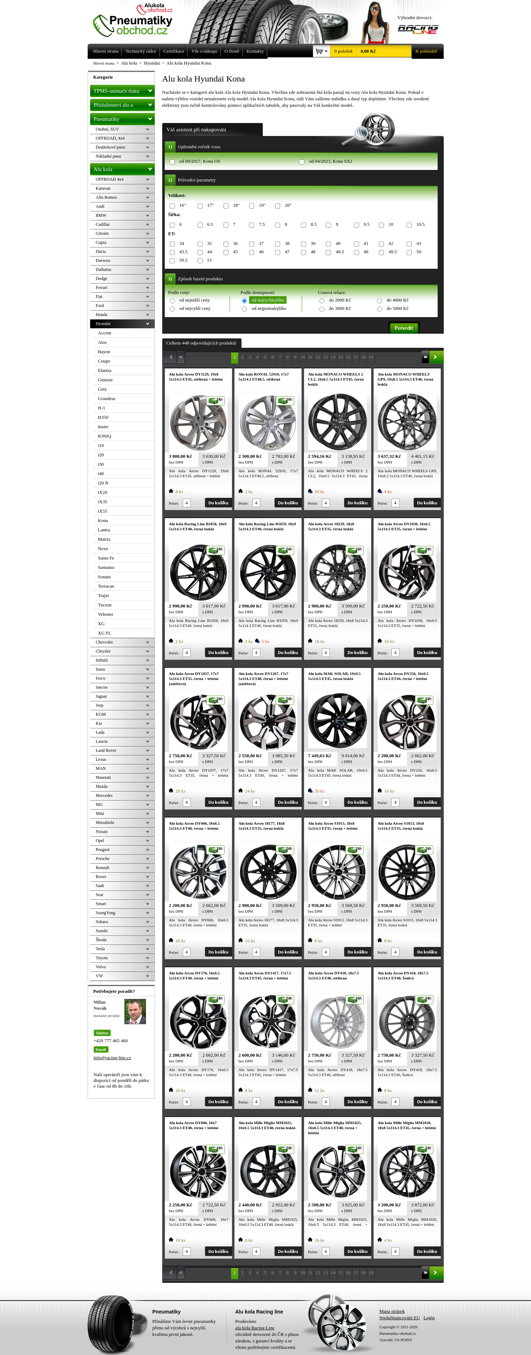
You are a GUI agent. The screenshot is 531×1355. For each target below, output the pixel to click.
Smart (101, 903)
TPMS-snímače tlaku (124, 89)
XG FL (104, 633)
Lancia (102, 741)
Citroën (102, 233)
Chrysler (103, 651)
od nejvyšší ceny (195, 308)
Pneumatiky (124, 117)
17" (209, 205)
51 (208, 260)
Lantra (104, 529)
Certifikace (174, 51)
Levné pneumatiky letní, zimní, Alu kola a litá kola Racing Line (138, 19)
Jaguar (101, 696)
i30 (101, 464)
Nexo (103, 548)
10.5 (419, 225)
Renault (102, 867)
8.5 (312, 225)
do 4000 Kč (398, 300)
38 (285, 244)
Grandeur (107, 398)
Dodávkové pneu (110, 147)
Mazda (102, 786)
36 (234, 244)
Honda (101, 314)
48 (311, 252)
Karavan (103, 188)
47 (285, 252)
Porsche (103, 858)
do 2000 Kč (340, 300)
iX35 (102, 501)
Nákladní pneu (108, 156)
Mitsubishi (105, 822)
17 (356, 357)
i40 (101, 473)
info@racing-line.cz (112, 1057)
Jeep (99, 705)
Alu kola (124, 167)
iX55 (102, 511)
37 (260, 244)
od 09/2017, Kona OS (200, 161)
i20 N (103, 483)
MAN (101, 768)
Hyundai (103, 323)
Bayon (104, 351)
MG (99, 804)
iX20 (102, 492)
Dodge (101, 278)
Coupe (104, 361)
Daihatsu (103, 269)
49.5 (391, 252)
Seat (99, 894)
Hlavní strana (104, 63)
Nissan (102, 831)
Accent (104, 333)
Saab (100, 885)
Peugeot (103, 849)
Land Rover (106, 750)
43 (417, 244)
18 (363, 357)
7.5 (260, 225)
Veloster (106, 614)
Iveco (101, 678)
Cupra (101, 242)
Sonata (104, 576)
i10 (101, 445)
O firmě (232, 51)
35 (208, 244)
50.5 (182, 260)
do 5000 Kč (398, 308)
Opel (100, 840)
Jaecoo (102, 687)
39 (311, 244)
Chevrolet (104, 642)
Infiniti (102, 660)
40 (336, 244)
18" (235, 205)
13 (325, 357)
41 (364, 244)
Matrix (104, 539)
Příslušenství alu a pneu (124, 105)
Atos (102, 342)
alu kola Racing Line (255, 1327)
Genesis (105, 379)
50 (417, 252)
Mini (100, 813)
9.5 (365, 225)
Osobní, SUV (107, 129)
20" (286, 205)
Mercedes (104, 795)
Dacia (101, 251)
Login (429, 1317)
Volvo (101, 966)
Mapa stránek (392, 1311)
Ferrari (102, 287)
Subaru (102, 921)
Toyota (102, 957)
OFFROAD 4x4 (110, 179)
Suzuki (102, 930)
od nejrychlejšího (268, 300)
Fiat (99, 296)
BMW (101, 215)
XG (101, 623)
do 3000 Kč (340, 308)
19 (371, 357)
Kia (99, 723)
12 (318, 357)
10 (389, 225)
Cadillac (103, 224)
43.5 (182, 252)
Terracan (106, 586)
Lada (100, 732)
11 (310, 357)
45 (234, 252)
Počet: (174, 503)
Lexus (101, 759)
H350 (103, 417)
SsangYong (105, 912)
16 (348, 357)
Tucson (105, 605)
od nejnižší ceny (195, 300)
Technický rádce (140, 51)
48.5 (338, 252)
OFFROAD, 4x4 (110, 138)
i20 (101, 454)
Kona (103, 520)
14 (333, 357)
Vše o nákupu (204, 51)
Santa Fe (106, 558)
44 (208, 252)
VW (99, 975)
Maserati (103, 777)
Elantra (105, 370)
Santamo (106, 567)
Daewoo (103, 260)
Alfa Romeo (106, 197)
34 (180, 244)
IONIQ (104, 436)
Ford (100, 305)
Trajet (103, 595)
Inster (103, 426)
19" (260, 205)
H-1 (101, 408)
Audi (100, 206)
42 (389, 244)
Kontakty (255, 51)
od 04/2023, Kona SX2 (330, 161)
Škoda (101, 939)
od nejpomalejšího (269, 308)
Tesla (100, 948)
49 (364, 252)
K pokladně (424, 51)
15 (340, 357)
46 (260, 252)
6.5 (209, 225)
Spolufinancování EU (400, 1317)
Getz (102, 389)
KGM (101, 714)
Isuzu (100, 669)
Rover (101, 876)
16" (181, 205)
